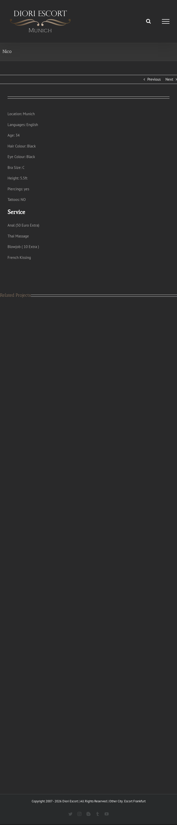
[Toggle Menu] (165, 21)
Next (169, 79)
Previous (154, 79)
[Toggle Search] (148, 21)
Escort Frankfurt (135, 801)
